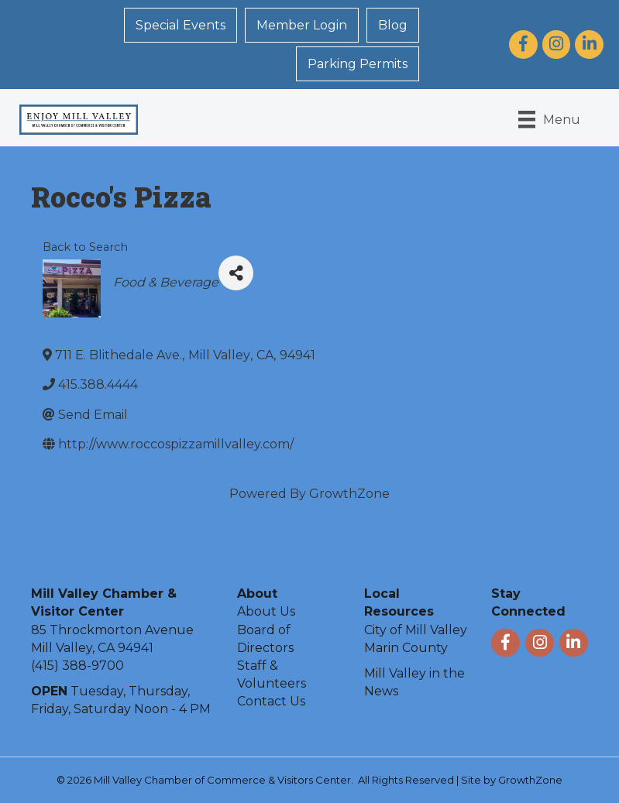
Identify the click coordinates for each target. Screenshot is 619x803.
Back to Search (85, 247)
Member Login (301, 25)
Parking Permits (358, 64)
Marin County (406, 647)
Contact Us (271, 701)
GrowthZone (349, 493)
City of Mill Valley (415, 630)
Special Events (180, 25)
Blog (393, 25)
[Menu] (549, 119)
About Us (266, 611)
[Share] (235, 273)
